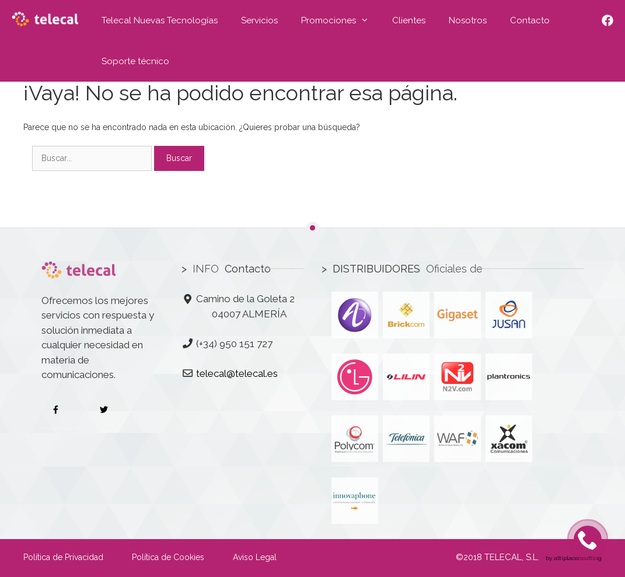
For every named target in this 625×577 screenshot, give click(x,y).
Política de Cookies (168, 557)
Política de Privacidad (63, 557)
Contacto (530, 20)
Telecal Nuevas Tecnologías (160, 20)
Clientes (408, 20)
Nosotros (468, 20)
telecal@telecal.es (237, 373)
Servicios (259, 20)
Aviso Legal (255, 557)
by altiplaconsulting (573, 558)
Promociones (340, 20)
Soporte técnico (135, 61)
